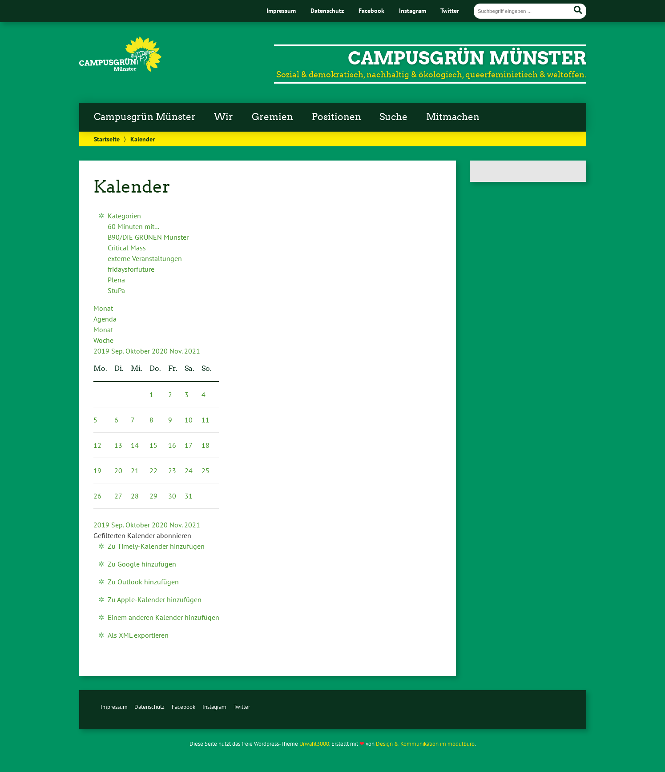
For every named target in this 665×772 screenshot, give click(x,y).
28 (135, 495)
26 (97, 495)
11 (206, 419)
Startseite (107, 139)
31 (189, 495)
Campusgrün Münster (145, 117)
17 (189, 445)
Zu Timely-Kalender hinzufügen (156, 546)
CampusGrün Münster (467, 58)
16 (172, 445)
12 (97, 445)
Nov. (176, 350)
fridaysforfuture (131, 269)
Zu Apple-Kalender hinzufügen (155, 599)
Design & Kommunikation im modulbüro (425, 744)
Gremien (272, 117)
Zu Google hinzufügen (142, 563)
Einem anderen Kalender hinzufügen (163, 617)
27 (118, 495)
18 (206, 445)
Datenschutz (327, 10)
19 (97, 470)
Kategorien (124, 215)
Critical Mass (127, 247)
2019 (102, 350)
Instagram (412, 10)
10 (189, 419)
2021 (192, 350)
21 (135, 470)
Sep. (118, 350)
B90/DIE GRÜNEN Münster (148, 237)
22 (153, 470)
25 (206, 470)
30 (172, 495)
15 (153, 445)
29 (153, 495)
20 (118, 470)
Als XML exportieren (138, 635)
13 (118, 445)
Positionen (336, 117)
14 (135, 445)
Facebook (371, 10)
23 (172, 470)
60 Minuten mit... (133, 226)
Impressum (281, 10)
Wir (223, 117)
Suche (393, 117)
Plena (116, 279)
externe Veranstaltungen (145, 258)
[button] (142, 535)
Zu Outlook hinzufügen (143, 581)
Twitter (449, 10)
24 (189, 470)
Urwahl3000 (314, 744)
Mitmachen (453, 117)
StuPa (116, 290)
